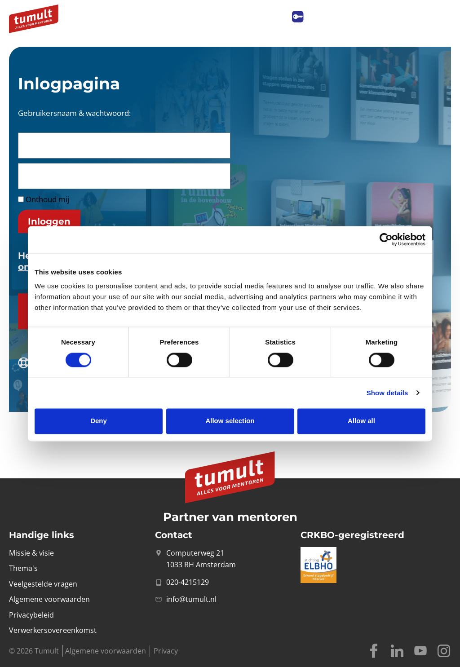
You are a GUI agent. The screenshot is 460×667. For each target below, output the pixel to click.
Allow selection (229, 421)
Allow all (361, 421)
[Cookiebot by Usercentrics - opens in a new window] (386, 239)
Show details (387, 393)
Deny (98, 421)
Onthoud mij (43, 199)
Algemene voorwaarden (105, 651)
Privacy (166, 651)
